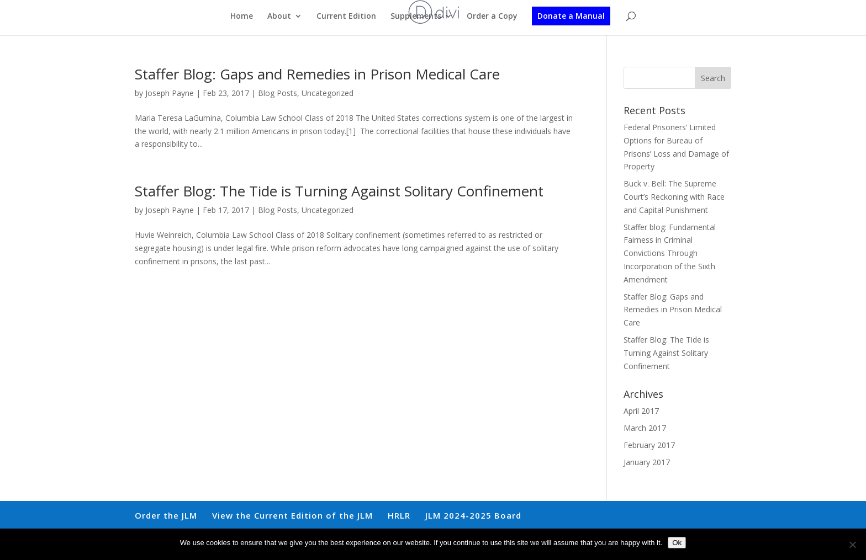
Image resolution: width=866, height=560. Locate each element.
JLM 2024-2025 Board (473, 515)
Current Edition (346, 16)
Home (241, 16)
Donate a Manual (571, 15)
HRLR (399, 515)
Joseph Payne (169, 93)
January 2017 (647, 462)
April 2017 (641, 411)
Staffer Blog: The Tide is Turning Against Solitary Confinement (339, 191)
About (279, 16)
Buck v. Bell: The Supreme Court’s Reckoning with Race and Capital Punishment (674, 196)
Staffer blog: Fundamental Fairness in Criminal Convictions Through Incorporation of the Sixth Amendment (670, 253)
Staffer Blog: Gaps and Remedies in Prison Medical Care (317, 74)
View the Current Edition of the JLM (292, 515)
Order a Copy (492, 16)
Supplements (415, 16)
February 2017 (649, 445)
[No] (852, 544)
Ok (677, 542)
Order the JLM (166, 515)
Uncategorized (327, 93)
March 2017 (645, 428)
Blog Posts (277, 93)
